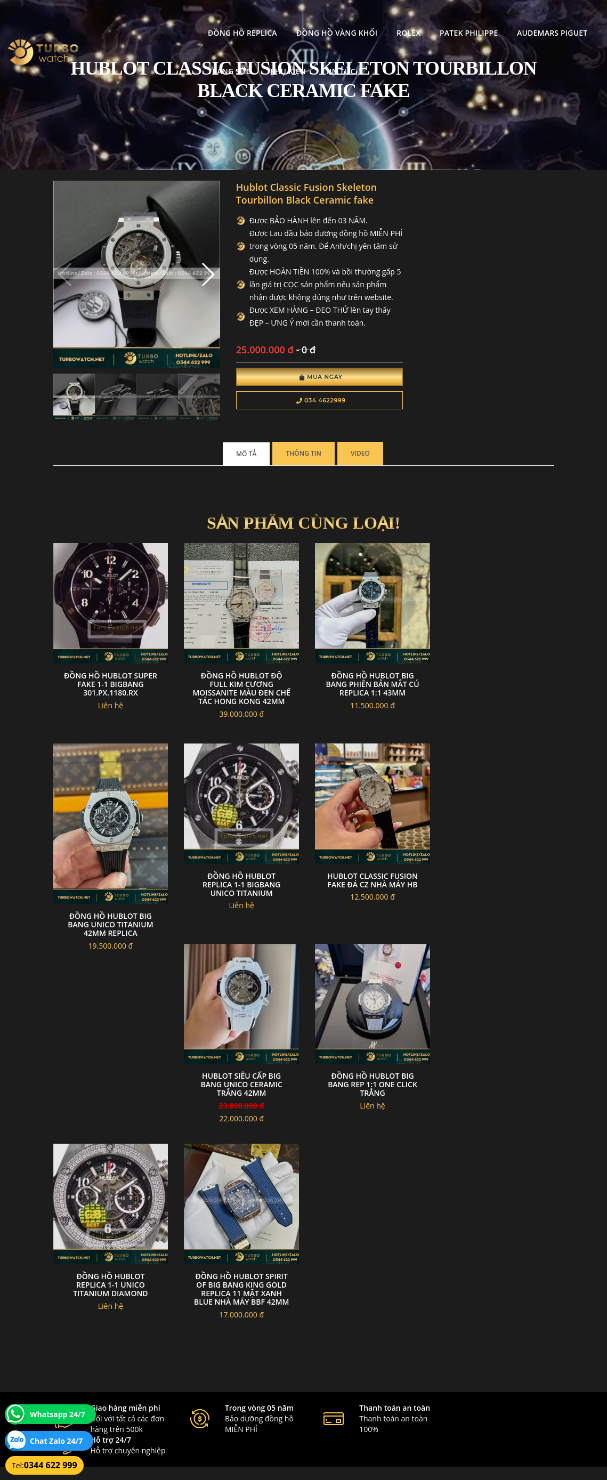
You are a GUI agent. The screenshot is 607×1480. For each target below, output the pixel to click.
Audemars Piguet (454, 19)
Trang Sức (530, 19)
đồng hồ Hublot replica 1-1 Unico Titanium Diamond (109, 1114)
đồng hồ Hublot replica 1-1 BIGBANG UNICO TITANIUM (110, 916)
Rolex (310, 19)
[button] (204, 273)
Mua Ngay (315, 377)
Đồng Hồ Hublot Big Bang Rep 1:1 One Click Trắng (497, 916)
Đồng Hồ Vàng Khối (238, 19)
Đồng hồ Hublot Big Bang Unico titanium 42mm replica (497, 717)
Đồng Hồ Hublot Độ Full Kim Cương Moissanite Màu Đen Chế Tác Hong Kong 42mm (239, 687)
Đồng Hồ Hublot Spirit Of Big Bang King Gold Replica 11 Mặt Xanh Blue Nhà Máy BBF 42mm (239, 1119)
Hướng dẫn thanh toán (259, 1358)
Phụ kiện (127, 57)
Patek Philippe (371, 19)
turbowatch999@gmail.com (113, 1383)
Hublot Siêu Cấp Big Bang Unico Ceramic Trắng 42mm (368, 916)
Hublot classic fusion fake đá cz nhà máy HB (238, 912)
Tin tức (180, 57)
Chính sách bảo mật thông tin (269, 1333)
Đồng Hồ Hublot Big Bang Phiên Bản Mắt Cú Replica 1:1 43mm (368, 678)
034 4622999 (316, 401)
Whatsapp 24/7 (57, 1414)
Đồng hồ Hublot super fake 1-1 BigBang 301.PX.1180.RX (109, 678)
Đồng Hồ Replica (144, 19)
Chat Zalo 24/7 (56, 1441)
